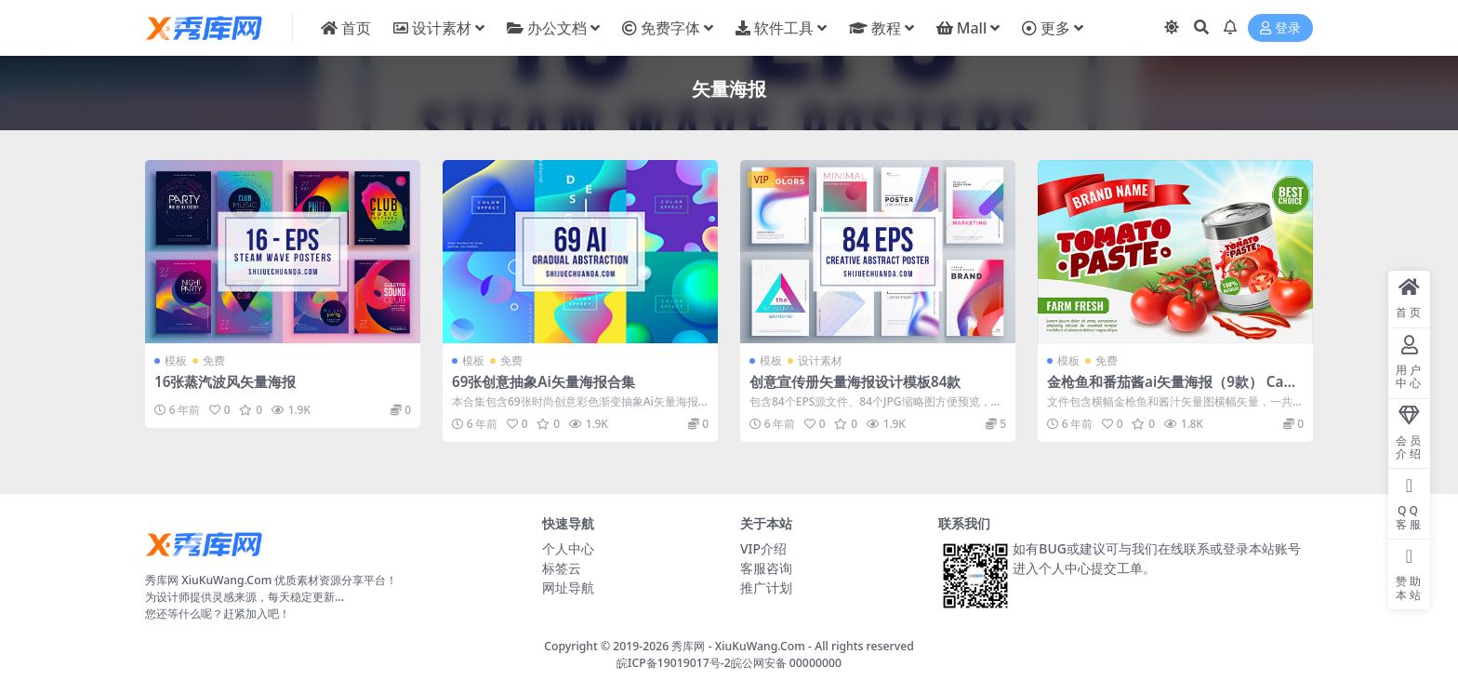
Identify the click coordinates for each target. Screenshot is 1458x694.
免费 (214, 360)
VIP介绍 (763, 548)
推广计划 (766, 587)
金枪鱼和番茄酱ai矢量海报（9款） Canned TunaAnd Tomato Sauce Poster (1174, 389)
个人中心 (568, 548)
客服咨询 (766, 568)
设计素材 (820, 360)
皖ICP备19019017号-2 (673, 663)
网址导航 (568, 587)
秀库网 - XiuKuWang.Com (739, 646)
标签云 (561, 568)
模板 (176, 360)
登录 (1280, 28)
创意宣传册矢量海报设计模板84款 (855, 381)
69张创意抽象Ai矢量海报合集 (543, 381)
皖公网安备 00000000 (786, 663)
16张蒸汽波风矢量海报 (225, 381)
